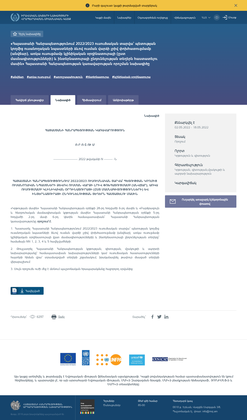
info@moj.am (209, 411)
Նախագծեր (124, 17)
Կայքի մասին (103, 17)
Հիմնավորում (91, 100)
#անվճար (17, 77)
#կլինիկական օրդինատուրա (131, 77)
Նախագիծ (62, 100)
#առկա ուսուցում (38, 77)
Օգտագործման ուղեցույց (153, 17)
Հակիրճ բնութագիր (29, 100)
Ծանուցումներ (111, 405)
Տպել (61, 316)
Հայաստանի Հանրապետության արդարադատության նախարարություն (47, 405)
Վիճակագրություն (184, 17)
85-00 (141, 405)
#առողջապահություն (68, 77)
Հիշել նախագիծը (29, 34)
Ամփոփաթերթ (123, 100)
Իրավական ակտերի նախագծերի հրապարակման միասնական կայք (46, 17)
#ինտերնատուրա (97, 77)
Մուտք (232, 17)
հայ (204, 17)
